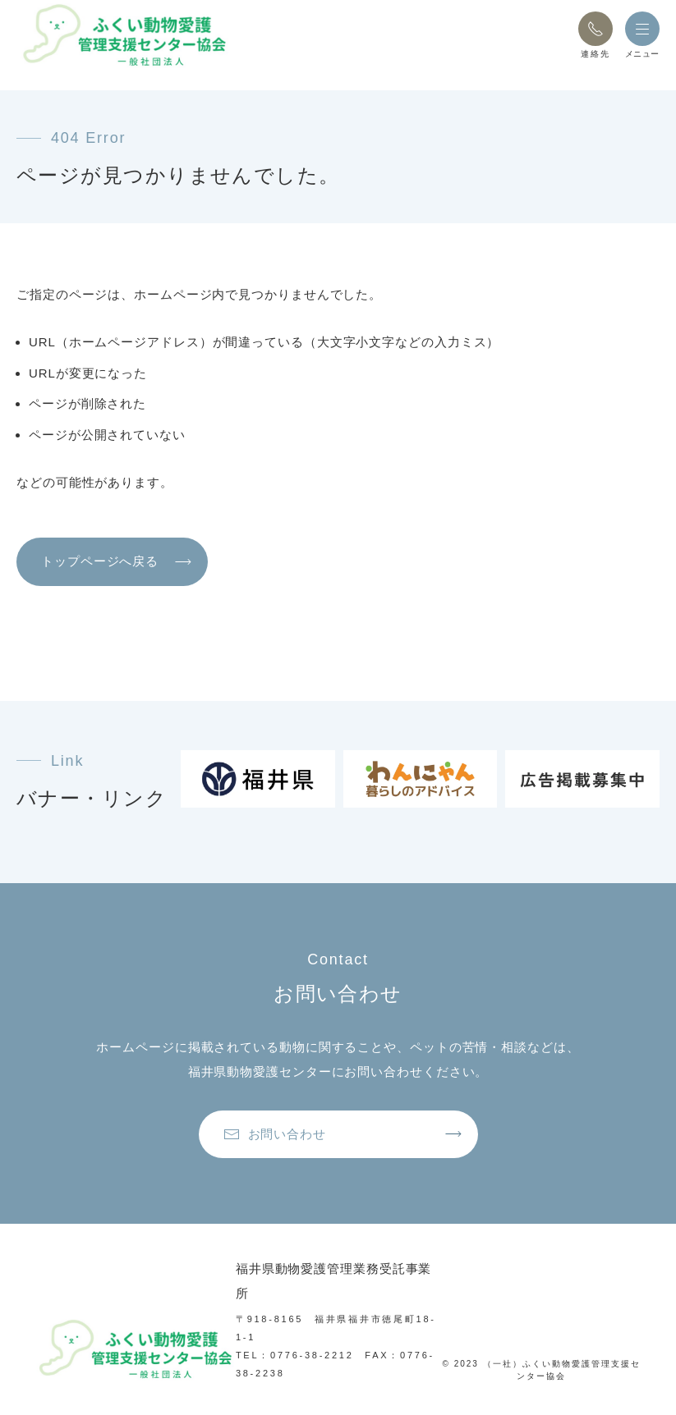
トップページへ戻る (100, 561)
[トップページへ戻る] (123, 35)
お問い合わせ (274, 1134)
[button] (595, 28)
